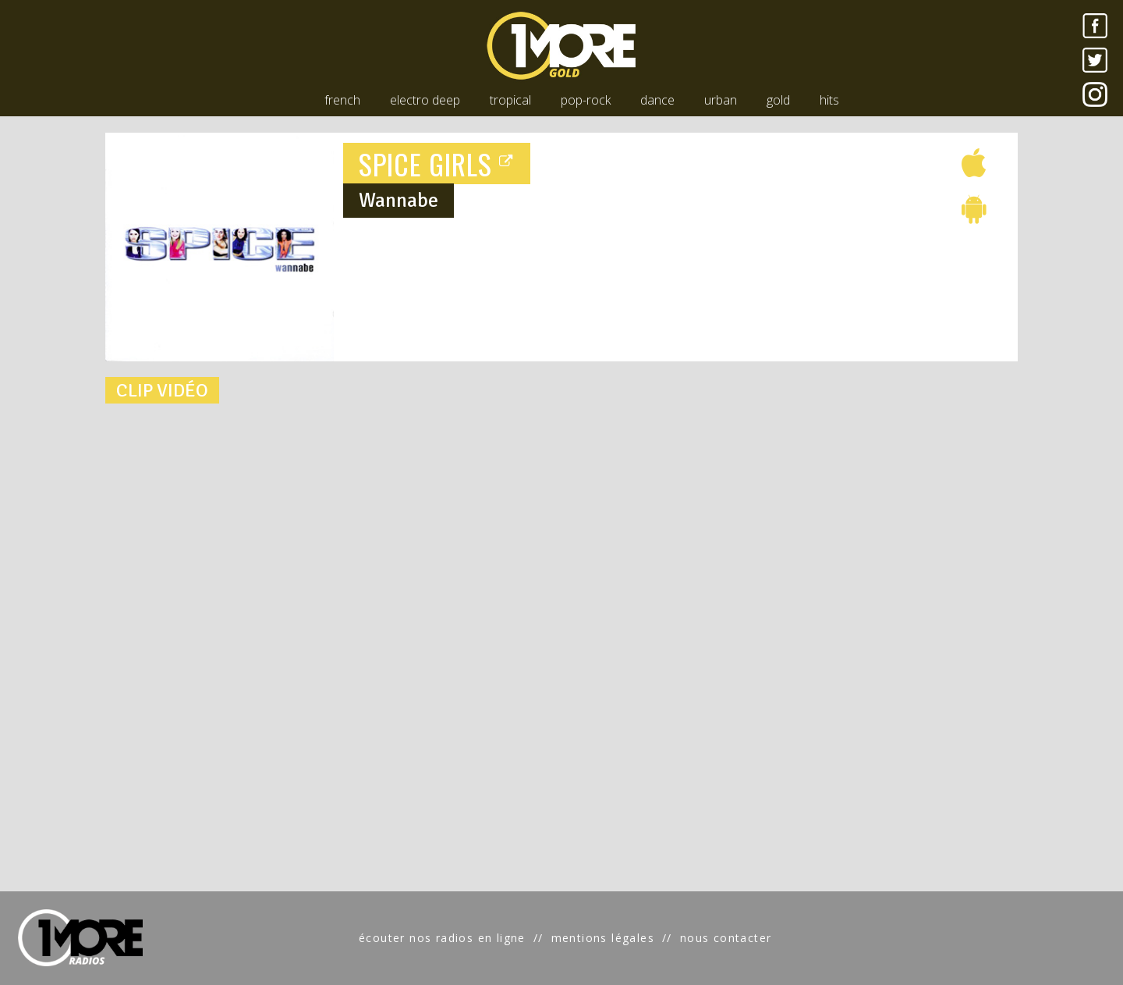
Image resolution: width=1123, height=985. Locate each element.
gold (778, 99)
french (342, 99)
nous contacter (726, 937)
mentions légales (602, 937)
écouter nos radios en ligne (442, 937)
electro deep (425, 99)
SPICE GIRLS (437, 163)
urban (720, 99)
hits (829, 99)
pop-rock (586, 99)
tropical (510, 99)
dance (657, 99)
